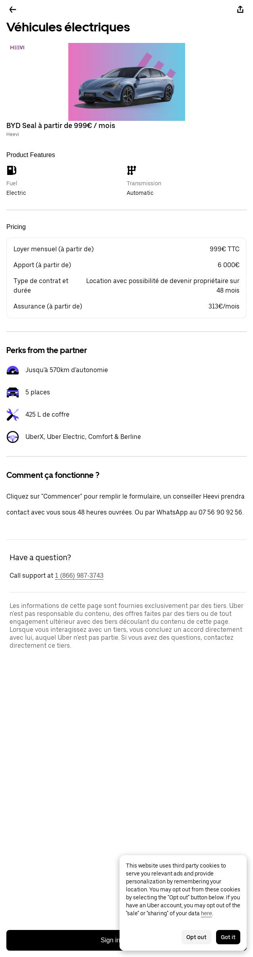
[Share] (240, 9)
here (206, 913)
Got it (228, 937)
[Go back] (12, 9)
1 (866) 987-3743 (79, 575)
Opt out (196, 937)
